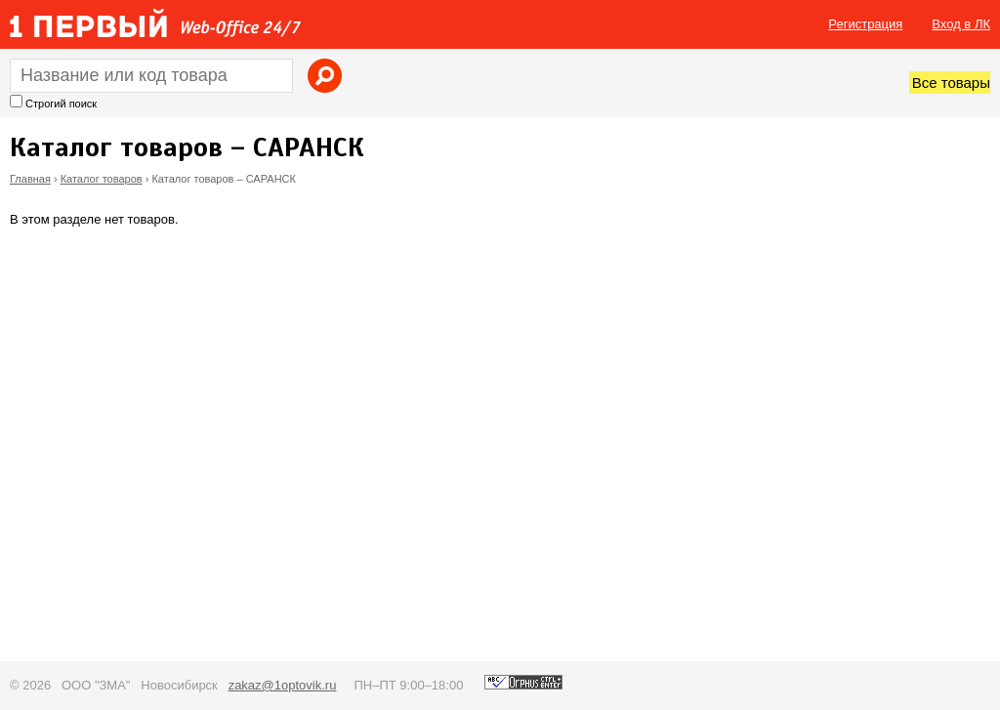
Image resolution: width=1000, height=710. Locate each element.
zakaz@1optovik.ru (283, 685)
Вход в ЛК (961, 24)
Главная (30, 179)
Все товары (951, 82)
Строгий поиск (61, 103)
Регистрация (865, 24)
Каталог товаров (102, 179)
